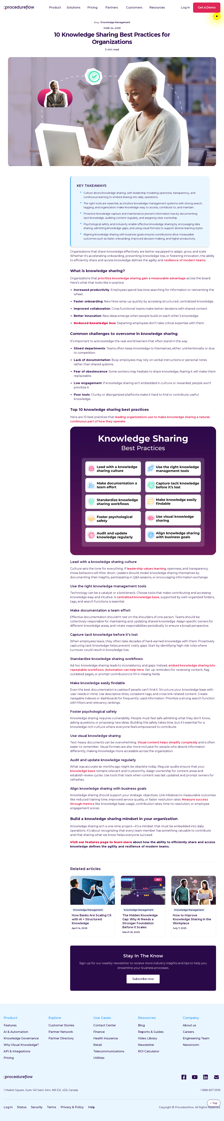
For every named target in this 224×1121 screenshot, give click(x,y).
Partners (111, 7)
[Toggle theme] (216, 16)
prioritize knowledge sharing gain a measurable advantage (142, 278)
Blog (96, 22)
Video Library (147, 1038)
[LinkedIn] (206, 1077)
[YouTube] (195, 1077)
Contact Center (104, 1025)
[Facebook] (184, 1077)
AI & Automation (16, 1032)
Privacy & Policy (72, 1107)
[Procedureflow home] (19, 7)
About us (189, 1025)
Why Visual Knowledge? (21, 1045)
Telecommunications (108, 1051)
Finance (99, 1032)
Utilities (98, 1058)
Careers (188, 1032)
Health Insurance (105, 1038)
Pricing (92, 7)
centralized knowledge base (138, 597)
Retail (97, 1045)
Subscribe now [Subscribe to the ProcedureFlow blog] (143, 979)
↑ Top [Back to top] (213, 1103)
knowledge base (82, 771)
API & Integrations (17, 1051)
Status (22, 1107)
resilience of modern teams (185, 260)
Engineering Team (196, 1038)
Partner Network (60, 1032)
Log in (185, 7)
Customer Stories (61, 1025)
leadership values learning (146, 568)
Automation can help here (124, 670)
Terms (51, 1107)
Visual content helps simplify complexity (167, 742)
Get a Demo (207, 7)
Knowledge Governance (21, 1038)
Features (10, 1025)
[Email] (216, 1077)
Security (36, 1107)
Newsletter (146, 1045)
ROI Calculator (148, 1051)
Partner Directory (61, 1038)
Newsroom (191, 1045)
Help (91, 1107)
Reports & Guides (151, 1032)
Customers (134, 7)
